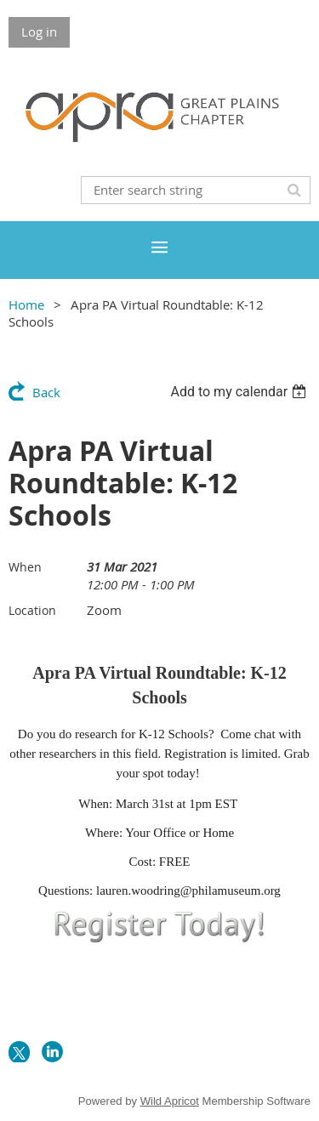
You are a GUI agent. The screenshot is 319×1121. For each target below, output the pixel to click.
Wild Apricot (169, 1101)
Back (46, 392)
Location (32, 610)
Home (26, 304)
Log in (39, 31)
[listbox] (240, 391)
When (25, 567)
